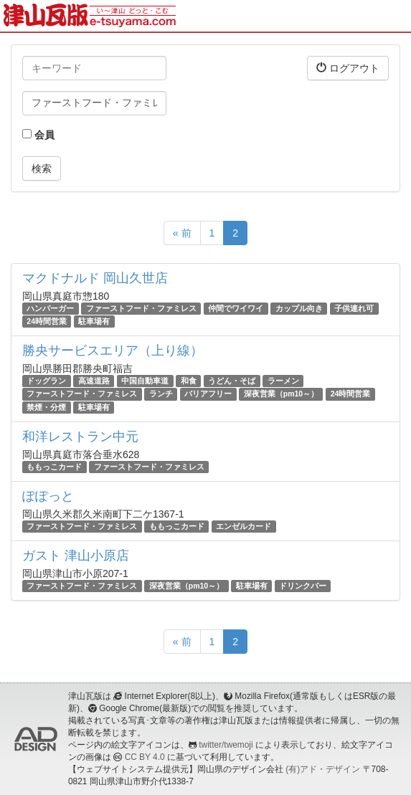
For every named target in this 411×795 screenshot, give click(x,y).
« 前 (182, 233)
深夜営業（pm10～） (281, 394)
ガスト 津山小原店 (75, 555)
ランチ (161, 394)
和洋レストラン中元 (80, 436)
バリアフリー (208, 394)
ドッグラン (46, 380)
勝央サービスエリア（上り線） (112, 350)
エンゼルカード (243, 526)
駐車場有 (94, 321)
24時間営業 (47, 321)
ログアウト (347, 68)
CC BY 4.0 (145, 757)
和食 (189, 380)
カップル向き (299, 308)
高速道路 (94, 380)
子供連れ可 (354, 308)
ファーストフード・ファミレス (141, 308)
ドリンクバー (302, 585)
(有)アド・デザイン (322, 769)
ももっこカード (54, 466)
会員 (38, 135)
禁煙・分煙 (46, 407)
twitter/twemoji (225, 745)
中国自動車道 (145, 380)
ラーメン (283, 380)
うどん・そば (231, 380)
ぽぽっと (48, 496)
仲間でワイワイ (235, 308)
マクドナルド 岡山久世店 (95, 278)
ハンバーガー (50, 308)
